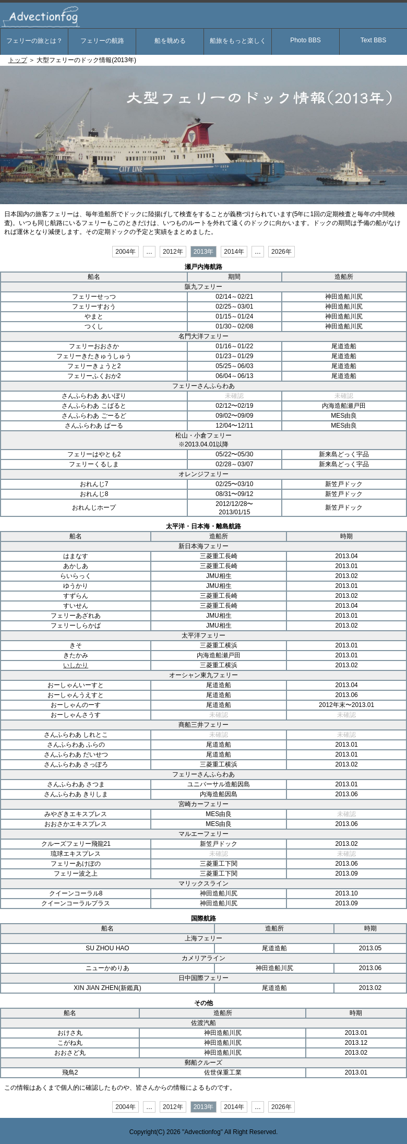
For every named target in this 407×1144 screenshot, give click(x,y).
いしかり (75, 665)
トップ (17, 60)
